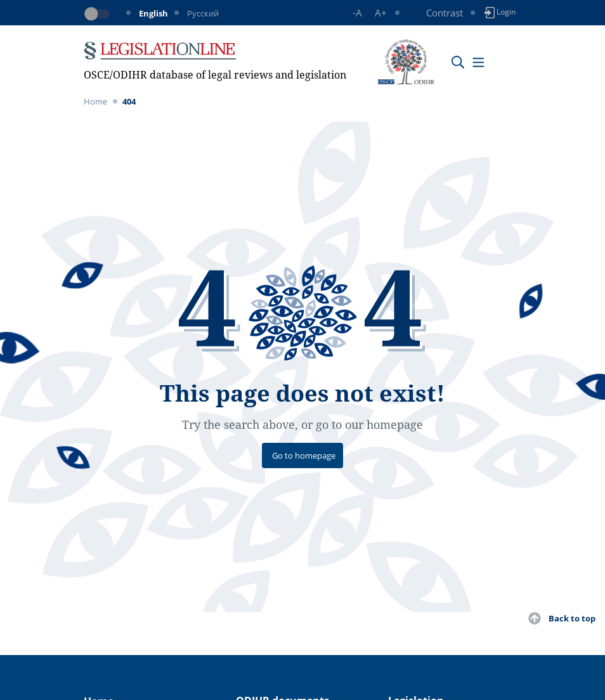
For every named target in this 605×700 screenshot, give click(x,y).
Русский (203, 13)
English (153, 13)
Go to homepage (303, 455)
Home (95, 101)
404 (129, 101)
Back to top (572, 618)
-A (357, 12)
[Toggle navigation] (478, 62)
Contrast (444, 12)
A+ (381, 12)
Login (500, 12)
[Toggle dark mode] (99, 14)
